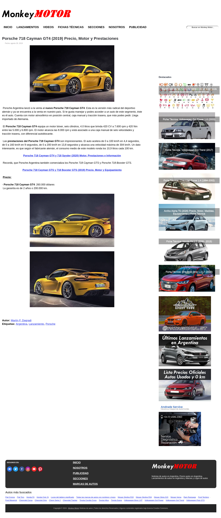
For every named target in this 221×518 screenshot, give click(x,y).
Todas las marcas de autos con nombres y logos (95, 497)
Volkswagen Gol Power (154, 500)
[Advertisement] (189, 53)
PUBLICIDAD (81, 473)
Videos (48, 27)
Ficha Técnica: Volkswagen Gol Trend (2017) (189, 150)
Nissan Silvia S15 (161, 497)
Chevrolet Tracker (70, 500)
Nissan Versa (176, 497)
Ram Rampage (190, 497)
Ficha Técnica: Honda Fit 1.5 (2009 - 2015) (189, 241)
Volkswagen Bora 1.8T (133, 500)
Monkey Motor (73, 508)
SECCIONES (80, 478)
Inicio (8, 27)
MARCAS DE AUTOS (85, 484)
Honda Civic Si (43, 497)
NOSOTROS (80, 467)
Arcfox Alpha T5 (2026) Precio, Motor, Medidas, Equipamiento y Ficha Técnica (189, 212)
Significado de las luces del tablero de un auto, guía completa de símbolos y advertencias (189, 90)
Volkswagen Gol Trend (175, 500)
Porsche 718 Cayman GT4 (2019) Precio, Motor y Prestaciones (60, 38)
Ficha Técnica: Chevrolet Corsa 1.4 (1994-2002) (189, 180)
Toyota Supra (116, 500)
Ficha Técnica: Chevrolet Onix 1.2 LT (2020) (189, 272)
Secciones (96, 27)
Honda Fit (30, 497)
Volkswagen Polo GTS (195, 500)
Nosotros (117, 27)
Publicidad (137, 27)
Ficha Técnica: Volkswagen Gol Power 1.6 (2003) (189, 119)
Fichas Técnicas (71, 27)
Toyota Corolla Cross (88, 500)
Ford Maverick (11, 500)
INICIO (77, 462)
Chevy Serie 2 (55, 500)
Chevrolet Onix (41, 500)
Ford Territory (203, 497)
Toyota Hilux (104, 500)
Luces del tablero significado (62, 497)
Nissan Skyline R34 (144, 497)
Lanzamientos (27, 27)
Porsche (50, 323)
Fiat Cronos (10, 497)
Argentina (21, 323)
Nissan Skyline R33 (126, 497)
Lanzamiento (36, 323)
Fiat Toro (20, 497)
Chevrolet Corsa (25, 500)
